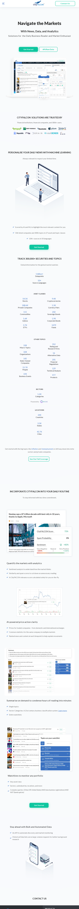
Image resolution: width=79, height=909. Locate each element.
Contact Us (65, 3)
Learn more (62, 635)
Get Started (28, 49)
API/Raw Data (48, 49)
